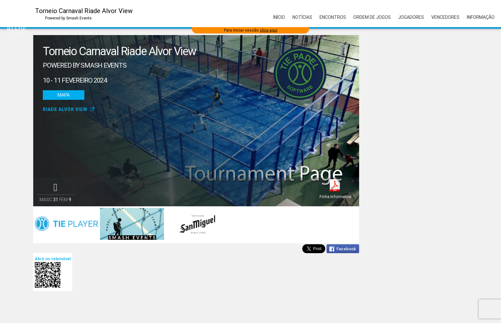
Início (279, 17)
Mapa (64, 95)
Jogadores (411, 17)
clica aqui (268, 30)
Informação (481, 17)
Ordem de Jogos (372, 17)
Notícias (302, 17)
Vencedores (445, 17)
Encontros (333, 17)
